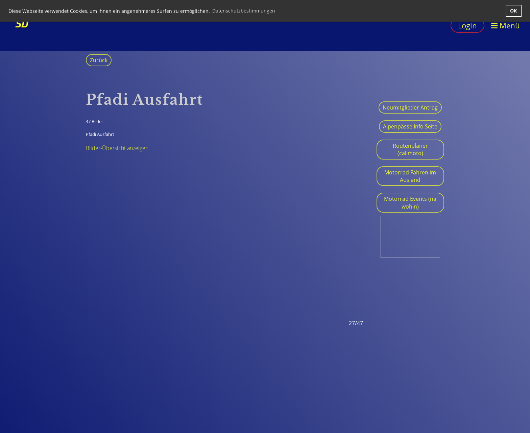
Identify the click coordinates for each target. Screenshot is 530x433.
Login (467, 25)
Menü (505, 25)
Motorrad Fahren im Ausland (410, 176)
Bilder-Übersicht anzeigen (117, 148)
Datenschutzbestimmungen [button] (243, 10)
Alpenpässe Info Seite (410, 126)
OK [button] (513, 10)
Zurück (98, 60)
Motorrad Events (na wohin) (410, 202)
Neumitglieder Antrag (410, 107)
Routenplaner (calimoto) (410, 149)
